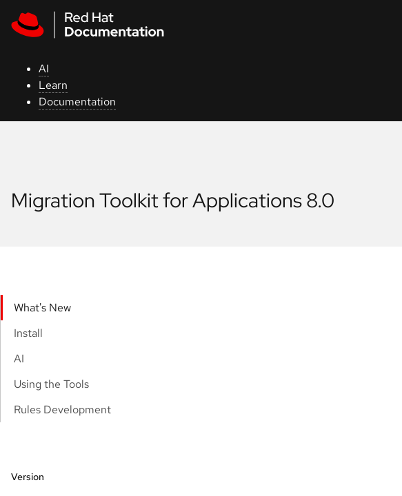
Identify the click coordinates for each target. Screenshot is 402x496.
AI (44, 68)
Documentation (77, 101)
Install (28, 333)
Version (27, 477)
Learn (53, 85)
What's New (42, 307)
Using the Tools (51, 384)
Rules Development (62, 409)
